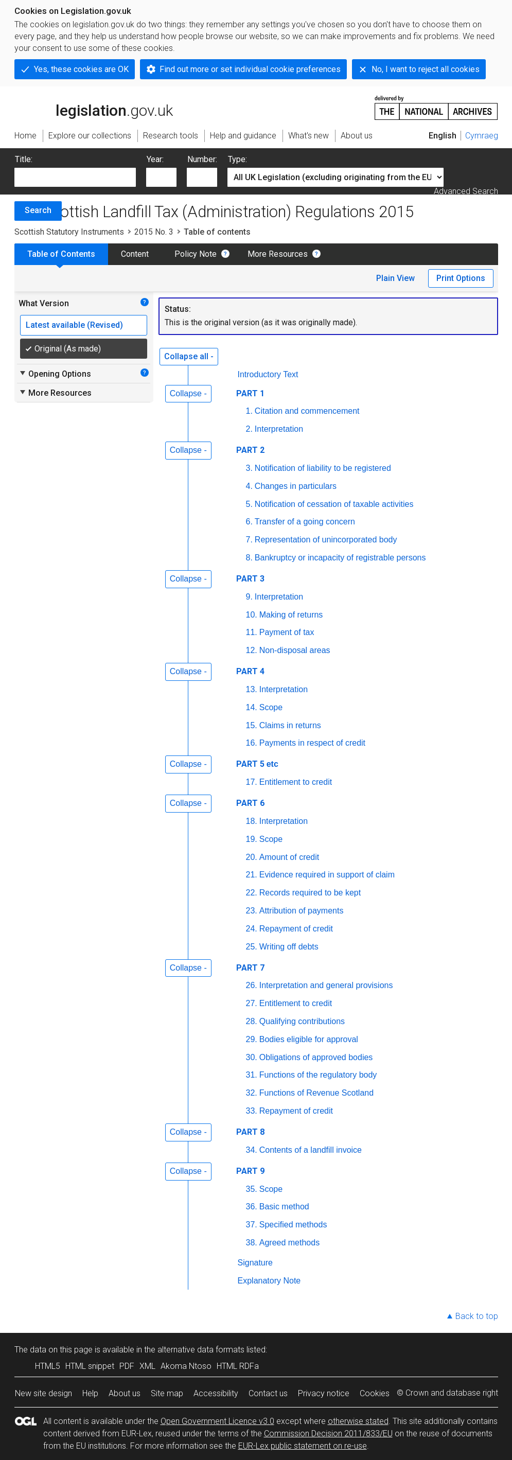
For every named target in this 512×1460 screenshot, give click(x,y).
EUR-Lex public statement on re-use (302, 1446)
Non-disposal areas (294, 650)
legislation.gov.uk (93, 107)
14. (251, 707)
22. (251, 892)
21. (251, 874)
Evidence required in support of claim (327, 874)
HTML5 (47, 1366)
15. (251, 725)
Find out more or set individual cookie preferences (250, 69)
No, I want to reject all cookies (426, 69)
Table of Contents (61, 254)
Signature (255, 1262)
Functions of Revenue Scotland (316, 1092)
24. (251, 928)
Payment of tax (286, 632)
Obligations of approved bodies (316, 1057)
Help (90, 1393)
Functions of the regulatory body (318, 1074)
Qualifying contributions (302, 1021)
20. (251, 857)
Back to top (476, 1316)
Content (135, 254)
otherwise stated (358, 1421)
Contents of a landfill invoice (310, 1150)
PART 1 (250, 393)
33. (251, 1110)
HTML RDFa (238, 1366)
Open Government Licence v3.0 (217, 1421)
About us (124, 1393)
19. (251, 839)
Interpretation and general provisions (326, 985)
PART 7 (250, 968)
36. (251, 1206)
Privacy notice (323, 1393)
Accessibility (215, 1393)
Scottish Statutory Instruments (69, 232)
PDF (126, 1366)
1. (249, 411)
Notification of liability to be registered (323, 468)
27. (251, 1003)
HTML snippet (89, 1366)
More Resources (278, 254)
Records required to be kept (310, 892)
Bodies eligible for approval (308, 1039)
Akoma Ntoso (186, 1366)
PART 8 (250, 1132)
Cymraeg (481, 135)
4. (249, 486)
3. (249, 468)
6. (249, 521)
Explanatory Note (269, 1280)
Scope (271, 707)
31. (251, 1074)
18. (251, 821)
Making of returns (291, 614)
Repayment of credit (296, 928)
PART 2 (250, 450)
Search (38, 210)
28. (251, 1021)
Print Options (460, 278)
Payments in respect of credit (312, 742)
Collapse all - (189, 356)
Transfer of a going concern (305, 521)
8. (249, 557)
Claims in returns (290, 725)
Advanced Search (466, 191)
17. (251, 782)
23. (251, 910)
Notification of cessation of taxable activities (334, 504)
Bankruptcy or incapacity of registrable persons (340, 557)
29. (251, 1039)
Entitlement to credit (295, 782)
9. (249, 596)
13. (251, 689)
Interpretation (279, 429)
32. (251, 1092)
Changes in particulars (296, 486)
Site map (167, 1393)
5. (249, 504)
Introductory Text (268, 374)
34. (251, 1150)
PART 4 (250, 671)
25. (251, 946)
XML (147, 1366)
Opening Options (55, 373)
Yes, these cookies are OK (81, 69)
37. (251, 1224)
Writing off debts (289, 946)
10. (251, 614)
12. (251, 650)
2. (249, 429)
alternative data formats (200, 1350)
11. (251, 632)
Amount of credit (289, 857)
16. (251, 742)
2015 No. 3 (153, 232)
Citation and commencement (307, 411)
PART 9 (250, 1171)
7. (249, 539)
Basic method (284, 1206)
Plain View (395, 278)
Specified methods (293, 1224)
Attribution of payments (301, 910)
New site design (43, 1393)
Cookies (375, 1393)
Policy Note (195, 254)
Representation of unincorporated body (326, 539)
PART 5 (258, 764)
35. (251, 1189)
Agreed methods (289, 1242)
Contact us (268, 1393)
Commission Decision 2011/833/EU (328, 1433)
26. (251, 985)
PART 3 (250, 579)
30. (251, 1057)
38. (251, 1242)
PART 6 (250, 803)
